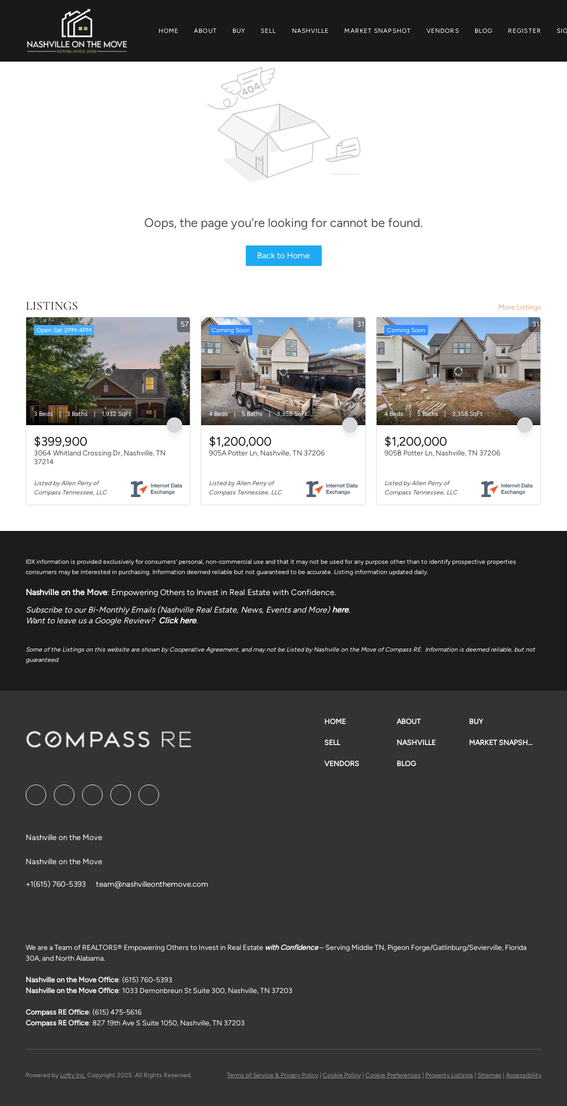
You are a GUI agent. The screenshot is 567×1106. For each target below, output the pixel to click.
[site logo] (109, 743)
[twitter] (92, 795)
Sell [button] (268, 30)
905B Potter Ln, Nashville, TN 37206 (442, 453)
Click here (177, 620)
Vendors (442, 30)
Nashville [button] (310, 30)
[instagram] (120, 795)
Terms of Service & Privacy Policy (272, 1075)
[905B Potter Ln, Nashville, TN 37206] (458, 371)
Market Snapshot (377, 30)
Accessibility (523, 1075)
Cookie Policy (342, 1075)
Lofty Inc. (73, 1075)
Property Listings (449, 1075)
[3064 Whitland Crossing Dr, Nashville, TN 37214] (108, 371)
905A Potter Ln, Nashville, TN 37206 (267, 453)
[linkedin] (64, 795)
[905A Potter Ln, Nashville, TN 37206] (283, 371)
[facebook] (36, 795)
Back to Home (283, 255)
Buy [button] (238, 30)
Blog (484, 30)
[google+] (149, 795)
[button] (77, 31)
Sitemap (489, 1075)
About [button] (205, 30)
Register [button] (524, 30)
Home (169, 30)
